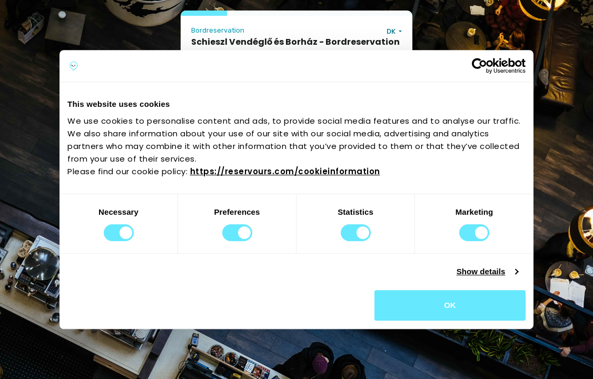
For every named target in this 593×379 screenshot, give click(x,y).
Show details (481, 271)
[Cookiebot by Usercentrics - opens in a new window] (479, 66)
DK (392, 31)
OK (450, 305)
